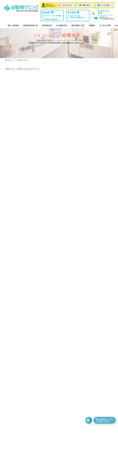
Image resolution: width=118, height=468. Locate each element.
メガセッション (12, 320)
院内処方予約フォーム (45, 329)
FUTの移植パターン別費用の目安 (74, 314)
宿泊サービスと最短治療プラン (74, 302)
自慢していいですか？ (92, 86)
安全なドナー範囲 (41, 334)
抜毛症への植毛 (12, 305)
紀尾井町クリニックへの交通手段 (96, 179)
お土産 (86, 142)
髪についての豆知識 (91, 132)
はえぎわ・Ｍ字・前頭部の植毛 (17, 292)
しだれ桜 (86, 105)
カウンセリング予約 (12, 273)
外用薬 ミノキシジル (44, 317)
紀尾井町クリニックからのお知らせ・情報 (16, 344)
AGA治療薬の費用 (70, 327)
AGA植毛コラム (96, 322)
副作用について (69, 296)
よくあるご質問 (96, 313)
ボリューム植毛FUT (42, 282)
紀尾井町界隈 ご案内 (92, 146)
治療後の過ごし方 (70, 291)
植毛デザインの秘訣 (42, 338)
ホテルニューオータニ (92, 165)
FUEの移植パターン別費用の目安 (74, 321)
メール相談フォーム (12, 277)
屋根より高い (89, 77)
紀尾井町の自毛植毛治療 (43, 273)
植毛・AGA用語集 (97, 327)
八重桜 (85, 96)
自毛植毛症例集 (11, 287)
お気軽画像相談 (11, 282)
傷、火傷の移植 (90, 156)
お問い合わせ (43, 427)
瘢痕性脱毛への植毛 (14, 315)
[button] (66, 5)
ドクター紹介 (97, 291)
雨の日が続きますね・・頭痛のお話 (97, 114)
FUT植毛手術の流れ (71, 277)
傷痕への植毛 (12, 310)
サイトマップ (75, 427)
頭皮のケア (88, 160)
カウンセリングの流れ (72, 287)
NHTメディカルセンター (101, 287)
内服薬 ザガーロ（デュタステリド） (47, 311)
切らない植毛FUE (41, 296)
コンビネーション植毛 (15, 324)
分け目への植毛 (12, 329)
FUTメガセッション (44, 287)
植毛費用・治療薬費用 (70, 308)
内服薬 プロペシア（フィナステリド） (47, 323)
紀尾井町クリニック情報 (93, 127)
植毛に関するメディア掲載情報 (103, 307)
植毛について (89, 137)
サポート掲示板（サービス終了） (102, 317)
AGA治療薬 (39, 306)
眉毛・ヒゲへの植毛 (14, 334)
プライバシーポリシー (59, 427)
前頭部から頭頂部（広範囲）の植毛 (17, 299)
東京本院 (96, 277)
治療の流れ (66, 273)
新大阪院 (96, 282)
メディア (87, 170)
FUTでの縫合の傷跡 (44, 291)
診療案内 (94, 273)
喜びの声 (87, 175)
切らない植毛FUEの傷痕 (46, 301)
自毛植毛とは (40, 277)
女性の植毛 (11, 338)
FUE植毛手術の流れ (71, 282)
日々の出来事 (89, 151)
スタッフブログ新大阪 (101, 301)
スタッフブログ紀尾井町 (101, 296)
